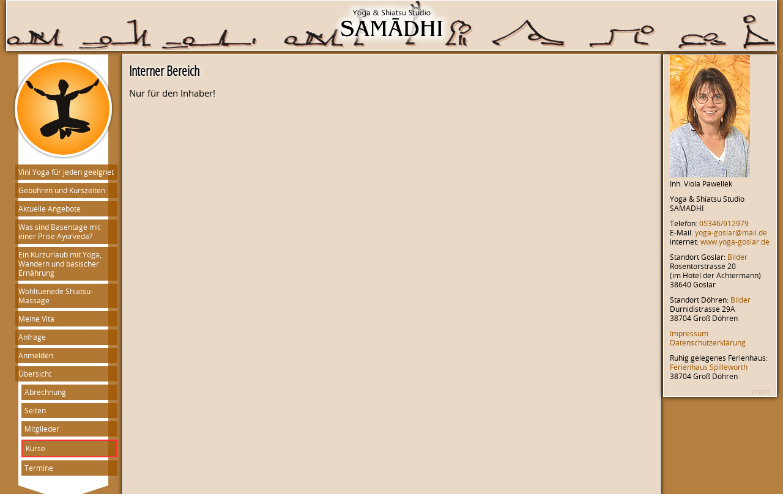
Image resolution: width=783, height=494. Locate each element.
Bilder (737, 257)
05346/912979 (724, 223)
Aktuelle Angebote (49, 208)
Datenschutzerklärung (708, 342)
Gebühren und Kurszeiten (61, 190)
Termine (38, 468)
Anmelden (35, 355)
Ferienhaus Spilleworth (709, 367)
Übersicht (34, 373)
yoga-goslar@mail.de (731, 232)
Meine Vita (36, 318)
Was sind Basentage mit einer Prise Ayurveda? (59, 232)
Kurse (35, 448)
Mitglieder (41, 428)
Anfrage (32, 337)
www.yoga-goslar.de (735, 241)
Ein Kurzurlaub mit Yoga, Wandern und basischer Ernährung (60, 264)
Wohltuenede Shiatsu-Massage (55, 296)
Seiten (35, 410)
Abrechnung (45, 392)
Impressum (689, 333)
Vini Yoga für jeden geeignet (66, 172)
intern (760, 391)
